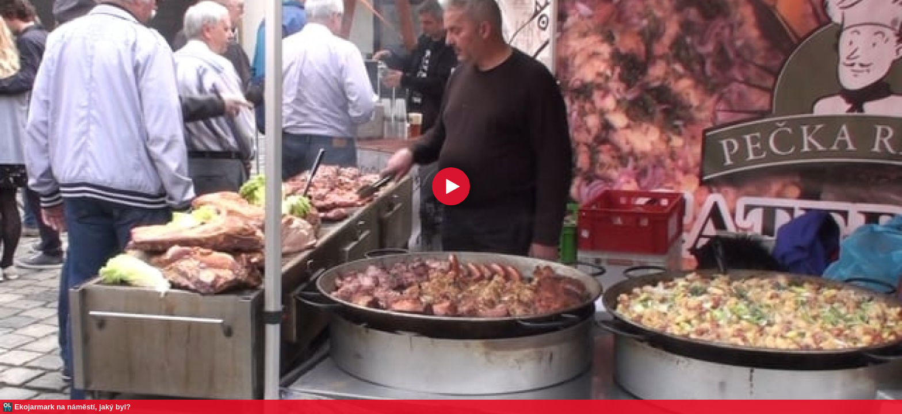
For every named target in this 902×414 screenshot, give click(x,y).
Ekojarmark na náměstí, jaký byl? (72, 406)
